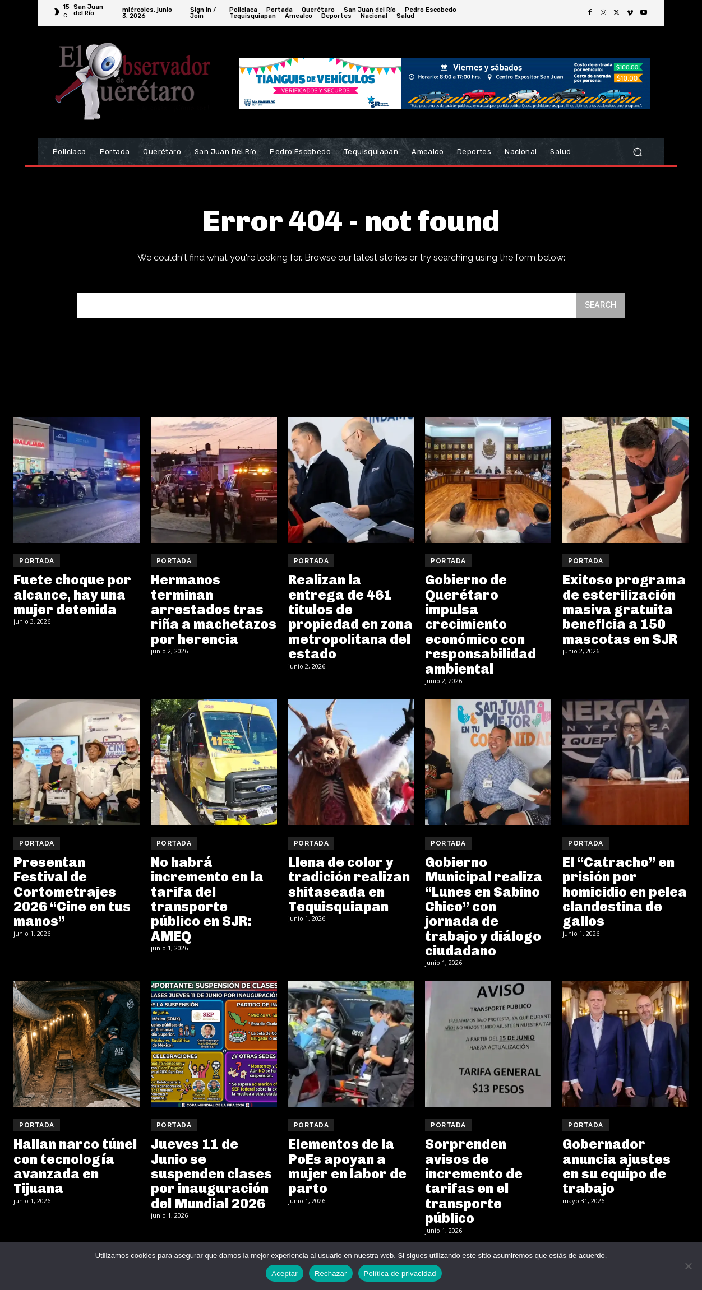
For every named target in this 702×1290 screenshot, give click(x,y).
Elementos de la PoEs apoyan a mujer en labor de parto (347, 1168)
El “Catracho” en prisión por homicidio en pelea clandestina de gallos (624, 893)
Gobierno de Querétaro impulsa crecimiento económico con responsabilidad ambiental (480, 626)
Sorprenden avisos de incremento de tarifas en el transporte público (474, 1183)
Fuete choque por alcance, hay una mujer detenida (72, 597)
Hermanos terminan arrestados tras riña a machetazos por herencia (213, 611)
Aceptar (284, 1273)
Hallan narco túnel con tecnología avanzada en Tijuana (75, 1168)
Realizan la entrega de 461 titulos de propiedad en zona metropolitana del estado (350, 619)
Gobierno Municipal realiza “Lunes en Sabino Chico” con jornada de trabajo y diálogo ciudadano (483, 908)
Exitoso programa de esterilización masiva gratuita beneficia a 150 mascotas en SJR (624, 611)
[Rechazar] (688, 1266)
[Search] (599, 307)
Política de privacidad (400, 1273)
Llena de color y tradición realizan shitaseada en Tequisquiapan (349, 886)
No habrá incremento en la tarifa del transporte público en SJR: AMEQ (207, 901)
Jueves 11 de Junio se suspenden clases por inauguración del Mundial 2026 (211, 1176)
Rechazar (331, 1273)
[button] (637, 152)
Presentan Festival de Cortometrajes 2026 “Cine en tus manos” (72, 893)
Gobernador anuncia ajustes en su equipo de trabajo (616, 1168)
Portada (36, 563)
